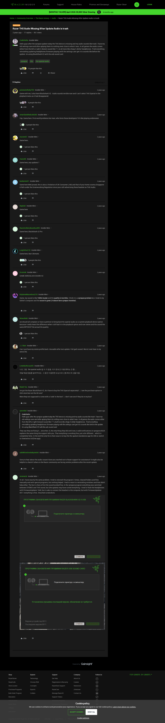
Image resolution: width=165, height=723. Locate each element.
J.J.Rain (23, 345)
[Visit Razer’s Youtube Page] (97, 693)
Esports (32, 689)
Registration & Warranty (60, 682)
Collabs (32, 693)
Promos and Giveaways (99, 5)
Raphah (23, 206)
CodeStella (24, 40)
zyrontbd (23, 410)
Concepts (33, 686)
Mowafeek (24, 318)
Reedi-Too (23, 387)
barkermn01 (24, 181)
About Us (77, 678)
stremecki (23, 476)
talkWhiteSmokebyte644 (29, 452)
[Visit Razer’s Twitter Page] (97, 689)
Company (77, 675)
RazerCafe (12, 682)
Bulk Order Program (15, 693)
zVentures (77, 689)
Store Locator (13, 686)
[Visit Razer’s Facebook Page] (97, 678)
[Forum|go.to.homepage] (23, 4)
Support (60, 5)
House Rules (76, 5)
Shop (10, 675)
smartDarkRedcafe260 (28, 114)
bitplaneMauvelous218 (28, 294)
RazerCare (55, 689)
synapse (24, 61)
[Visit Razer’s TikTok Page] (97, 697)
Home (12, 18)
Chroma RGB (34, 682)
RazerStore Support (58, 686)
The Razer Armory (42, 18)
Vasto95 (23, 159)
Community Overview (25, 18)
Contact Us (77, 693)
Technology (34, 678)
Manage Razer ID (58, 693)
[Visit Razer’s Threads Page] (97, 686)
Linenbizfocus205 (27, 366)
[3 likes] (30, 260)
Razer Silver (122, 5)
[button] (149, 4)
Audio (54, 18)
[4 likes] (30, 102)
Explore (32, 675)
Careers (76, 682)
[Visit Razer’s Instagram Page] (97, 682)
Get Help (55, 678)
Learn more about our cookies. (124, 707)
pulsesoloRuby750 (27, 90)
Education (12, 697)
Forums (46, 5)
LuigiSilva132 (25, 250)
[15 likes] (31, 68)
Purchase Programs (15, 689)
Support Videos (57, 697)
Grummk (23, 272)
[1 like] (29, 147)
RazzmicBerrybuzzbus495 (30, 228)
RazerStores (13, 678)
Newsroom (77, 686)
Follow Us (98, 675)
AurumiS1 (23, 137)
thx (31, 61)
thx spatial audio (42, 61)
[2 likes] (29, 124)
